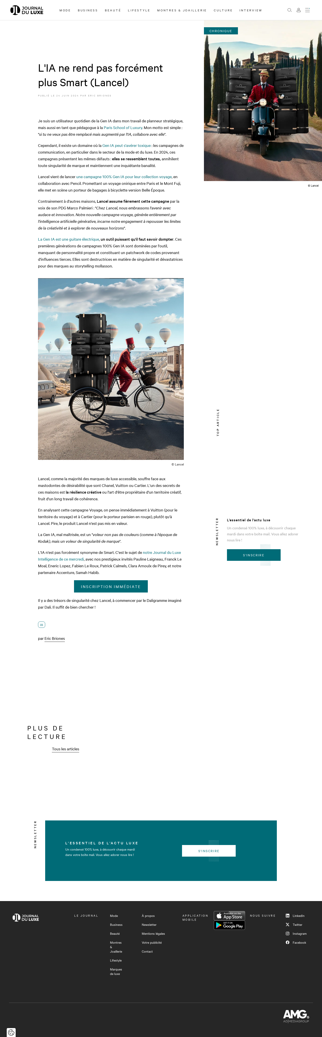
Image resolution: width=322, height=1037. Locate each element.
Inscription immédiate (111, 586)
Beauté (113, 10)
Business (88, 10)
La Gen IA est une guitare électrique (68, 239)
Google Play (229, 925)
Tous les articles (65, 748)
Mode (65, 10)
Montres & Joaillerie (182, 10)
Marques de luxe (116, 971)
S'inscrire (253, 555)
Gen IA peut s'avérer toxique (126, 145)
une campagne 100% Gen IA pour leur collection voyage (124, 176)
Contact (147, 951)
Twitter (294, 924)
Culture (223, 10)
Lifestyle (139, 10)
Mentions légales (153, 933)
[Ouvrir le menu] (307, 10)
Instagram (296, 933)
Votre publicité (152, 942)
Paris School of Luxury (123, 127)
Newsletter (149, 924)
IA (41, 624)
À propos (148, 915)
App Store (229, 915)
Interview (251, 10)
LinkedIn (295, 915)
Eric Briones (100, 95)
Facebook (296, 942)
